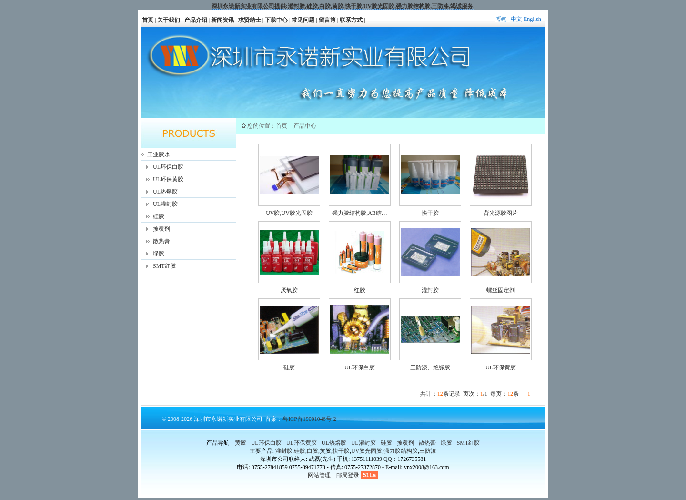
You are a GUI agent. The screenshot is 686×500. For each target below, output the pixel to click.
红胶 (359, 290)
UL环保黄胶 (168, 179)
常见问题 (303, 20)
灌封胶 (296, 6)
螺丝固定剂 (500, 290)
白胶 (325, 6)
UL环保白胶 (168, 166)
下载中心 (276, 20)
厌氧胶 (289, 290)
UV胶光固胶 (378, 6)
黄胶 (240, 442)
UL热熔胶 (165, 191)
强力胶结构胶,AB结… (359, 213)
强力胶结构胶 (413, 6)
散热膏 (161, 241)
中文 (516, 19)
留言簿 (327, 20)
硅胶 (312, 6)
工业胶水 (158, 154)
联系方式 (351, 20)
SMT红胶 (164, 266)
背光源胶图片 (501, 213)
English (532, 19)
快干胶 (353, 6)
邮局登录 (347, 475)
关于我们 (168, 20)
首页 (147, 20)
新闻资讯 (222, 20)
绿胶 (158, 253)
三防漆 (440, 6)
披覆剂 (161, 228)
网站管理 (319, 475)
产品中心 (304, 125)
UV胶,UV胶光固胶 (289, 213)
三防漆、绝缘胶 (430, 367)
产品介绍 (195, 20)
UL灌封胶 (165, 204)
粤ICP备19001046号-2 (309, 419)
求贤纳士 (249, 20)
